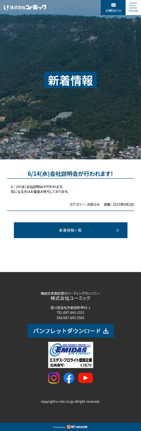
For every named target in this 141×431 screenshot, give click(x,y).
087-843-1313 (74, 312)
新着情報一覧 (70, 230)
